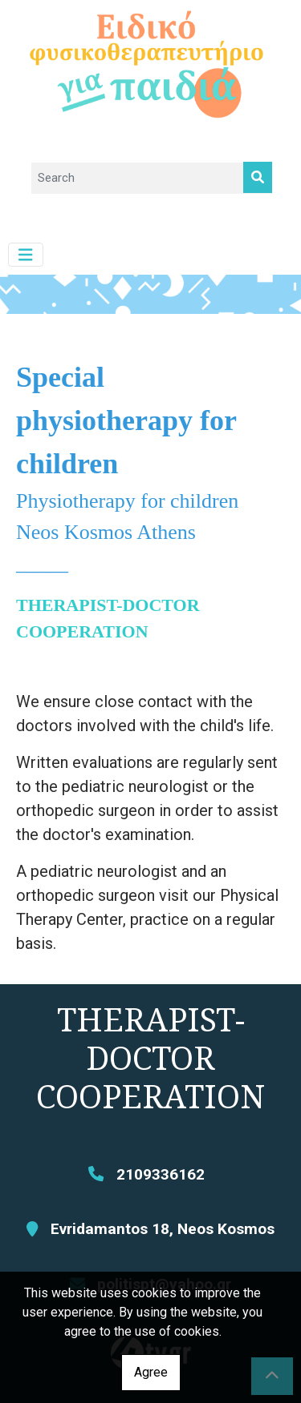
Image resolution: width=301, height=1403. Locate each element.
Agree (151, 1372)
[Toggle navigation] (25, 255)
